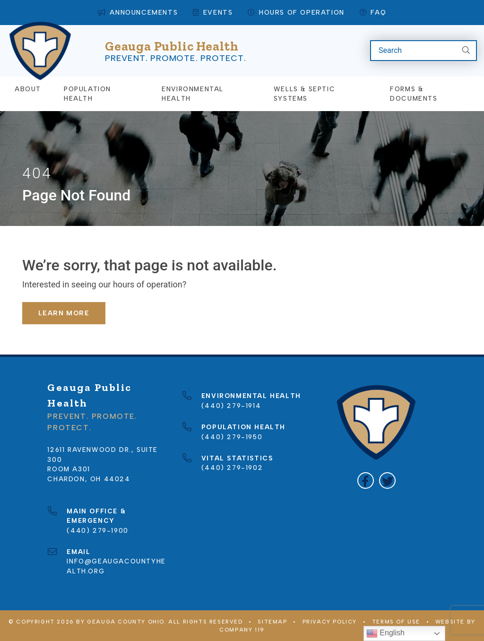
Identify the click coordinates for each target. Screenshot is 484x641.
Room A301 (68, 468)
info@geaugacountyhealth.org (116, 560)
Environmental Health (193, 93)
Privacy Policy (329, 621)
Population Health (87, 93)
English (385, 633)
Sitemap (272, 621)
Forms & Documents (413, 93)
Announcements (138, 13)
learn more (63, 312)
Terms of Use (396, 621)
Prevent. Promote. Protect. (175, 58)
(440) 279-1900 (97, 520)
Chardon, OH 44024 (88, 478)
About (28, 88)
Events (213, 13)
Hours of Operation (296, 13)
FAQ (373, 13)
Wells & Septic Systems (304, 93)
